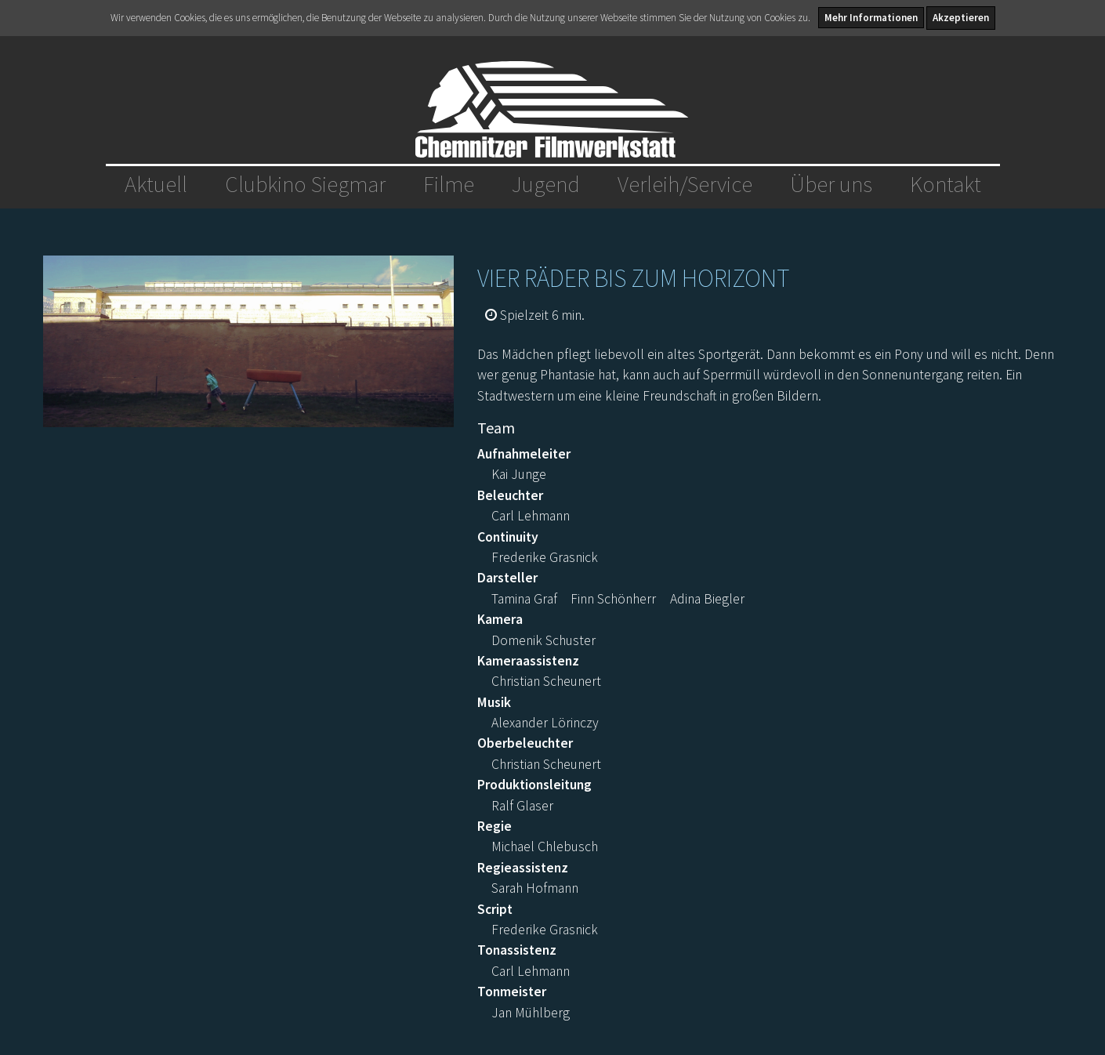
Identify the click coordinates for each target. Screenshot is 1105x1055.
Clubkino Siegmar (305, 184)
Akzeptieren (961, 17)
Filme (448, 184)
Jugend (546, 184)
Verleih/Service (685, 184)
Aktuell (156, 184)
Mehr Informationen (871, 17)
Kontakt (945, 184)
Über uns (831, 184)
